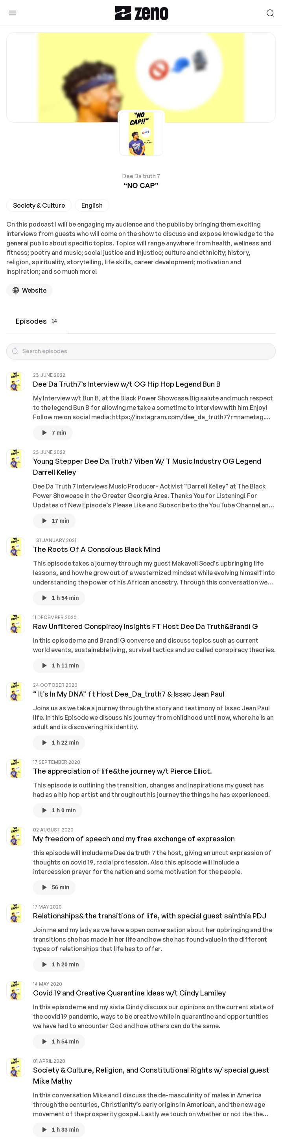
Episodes (37, 321)
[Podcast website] (29, 290)
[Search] (270, 13)
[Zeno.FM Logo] (141, 12)
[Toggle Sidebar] (12, 13)
